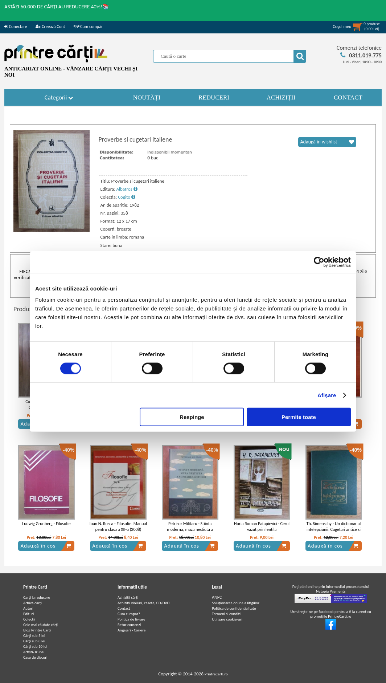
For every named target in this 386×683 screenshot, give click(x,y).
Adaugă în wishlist (327, 142)
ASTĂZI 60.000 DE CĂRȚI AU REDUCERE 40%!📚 (56, 6)
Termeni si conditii (226, 613)
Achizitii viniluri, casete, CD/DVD (143, 603)
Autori (28, 608)
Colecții (29, 619)
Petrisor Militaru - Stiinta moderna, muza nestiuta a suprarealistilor (190, 529)
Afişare (326, 395)
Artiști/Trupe (33, 652)
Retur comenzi (129, 624)
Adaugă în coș (45, 545)
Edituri (28, 613)
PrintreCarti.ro (216, 674)
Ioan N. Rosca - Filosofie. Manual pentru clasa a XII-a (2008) (118, 526)
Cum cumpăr (88, 26)
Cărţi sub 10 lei (35, 646)
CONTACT (348, 97)
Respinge (192, 417)
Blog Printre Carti (37, 630)
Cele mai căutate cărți (40, 624)
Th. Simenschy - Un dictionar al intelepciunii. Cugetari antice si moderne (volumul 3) (334, 529)
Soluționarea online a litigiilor (235, 603)
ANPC (217, 597)
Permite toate (299, 417)
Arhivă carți (32, 603)
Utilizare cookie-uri (227, 619)
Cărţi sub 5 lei (34, 635)
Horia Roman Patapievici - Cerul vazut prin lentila (262, 526)
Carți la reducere (36, 597)
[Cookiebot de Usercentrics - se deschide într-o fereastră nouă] (319, 261)
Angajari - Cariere (131, 630)
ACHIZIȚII (281, 97)
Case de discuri (35, 657)
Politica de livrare (131, 619)
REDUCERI (213, 97)
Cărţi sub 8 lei (34, 641)
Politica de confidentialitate (234, 608)
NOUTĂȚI (147, 97)
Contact (124, 608)
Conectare (15, 26)
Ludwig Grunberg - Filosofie (46, 523)
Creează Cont (50, 26)
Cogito (126, 197)
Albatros (126, 189)
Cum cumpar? (129, 613)
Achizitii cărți (128, 597)
